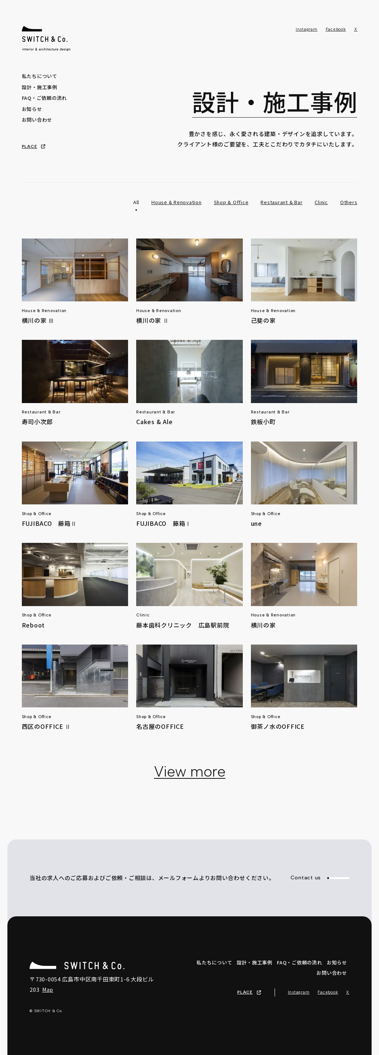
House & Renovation (176, 202)
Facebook (336, 29)
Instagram (307, 29)
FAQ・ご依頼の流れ (44, 97)
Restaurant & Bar (281, 202)
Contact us (320, 878)
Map (47, 989)
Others (349, 202)
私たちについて (39, 76)
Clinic (321, 202)
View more (189, 771)
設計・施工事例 (39, 87)
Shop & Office (231, 202)
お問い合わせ (37, 119)
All (136, 202)
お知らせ (32, 108)
